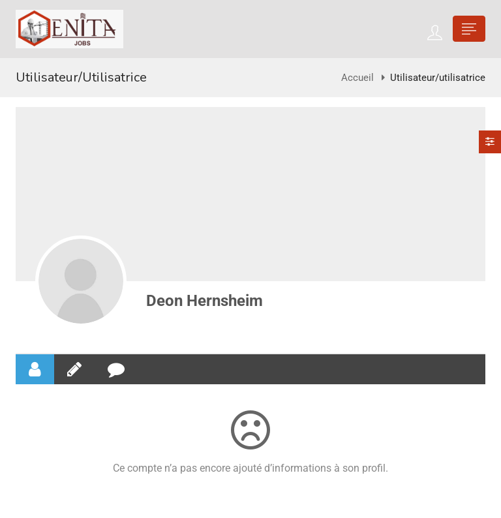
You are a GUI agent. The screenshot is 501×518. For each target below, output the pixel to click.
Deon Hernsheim (204, 301)
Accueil (357, 78)
